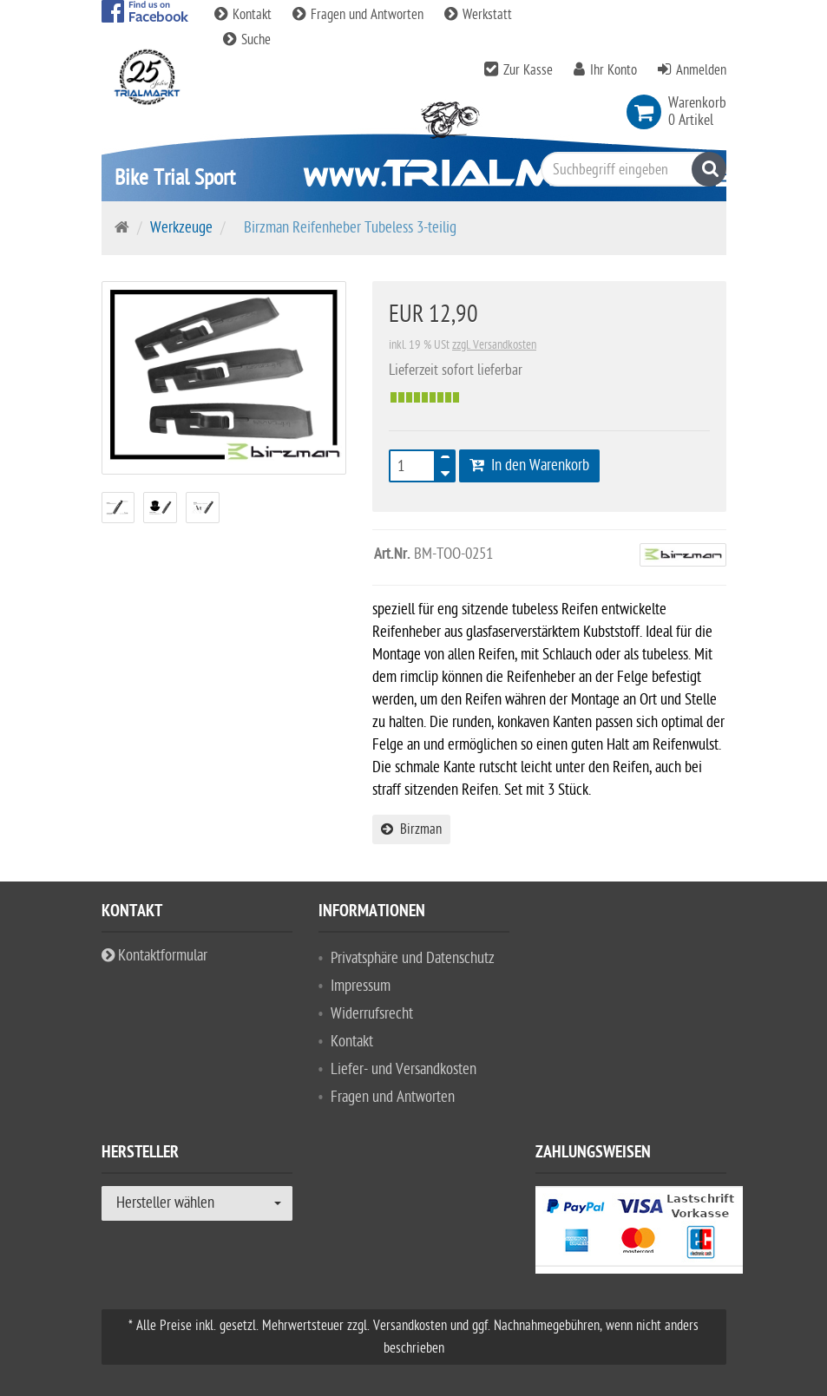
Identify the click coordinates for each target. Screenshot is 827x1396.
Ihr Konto (613, 70)
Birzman (411, 829)
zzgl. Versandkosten (494, 345)
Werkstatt (478, 15)
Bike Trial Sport (175, 177)
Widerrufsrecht (372, 1014)
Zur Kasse (528, 70)
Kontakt (244, 15)
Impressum (361, 986)
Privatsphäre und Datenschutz (413, 958)
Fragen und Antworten (359, 15)
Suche (247, 40)
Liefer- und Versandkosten (403, 1069)
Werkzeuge (181, 228)
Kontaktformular (154, 956)
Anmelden (701, 70)
